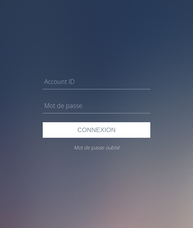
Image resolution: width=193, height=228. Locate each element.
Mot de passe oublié (97, 147)
